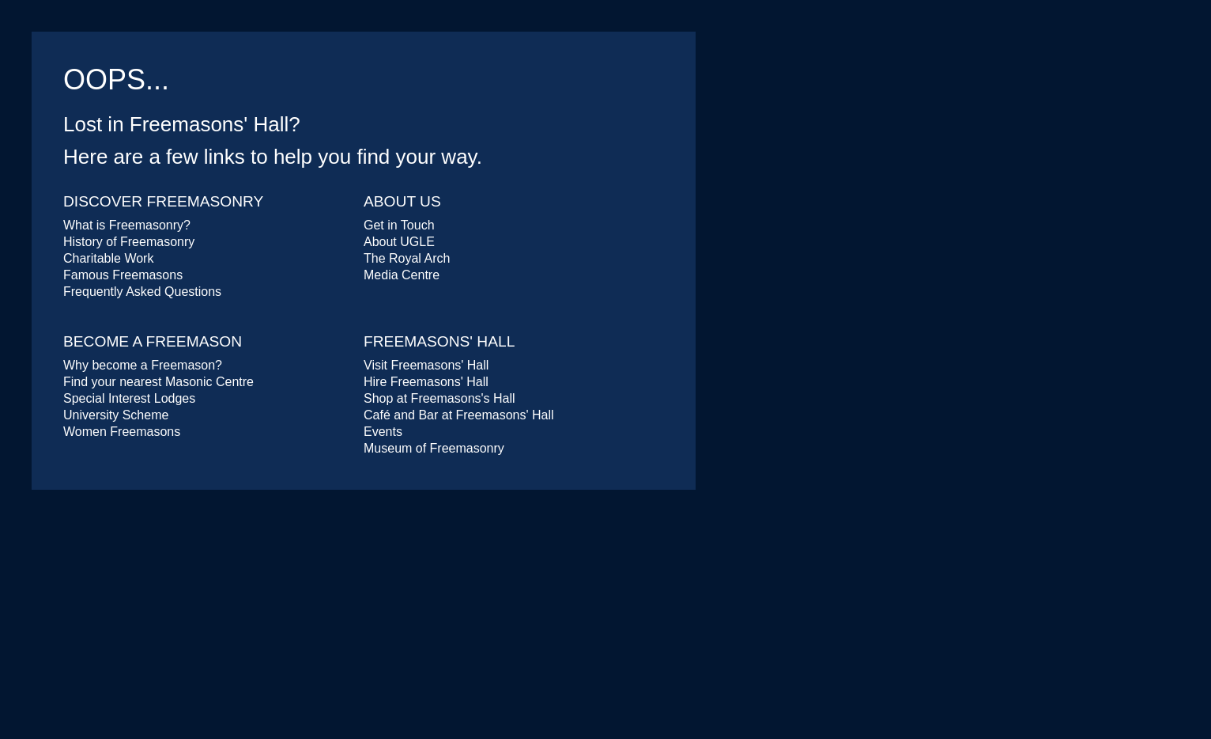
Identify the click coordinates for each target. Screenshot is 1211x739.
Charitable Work (108, 258)
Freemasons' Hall (439, 341)
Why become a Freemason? (142, 365)
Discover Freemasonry (163, 201)
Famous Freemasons (123, 275)
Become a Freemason (152, 341)
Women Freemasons (121, 431)
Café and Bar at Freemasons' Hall (459, 415)
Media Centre (402, 275)
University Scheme (115, 415)
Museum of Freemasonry (434, 448)
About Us (402, 201)
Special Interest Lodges (129, 398)
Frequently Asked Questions (142, 291)
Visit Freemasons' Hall (426, 365)
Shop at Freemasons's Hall (439, 398)
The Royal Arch (407, 258)
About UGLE (399, 241)
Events (383, 431)
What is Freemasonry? (127, 225)
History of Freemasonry (128, 241)
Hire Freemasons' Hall (426, 381)
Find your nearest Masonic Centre (158, 381)
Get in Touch (399, 225)
